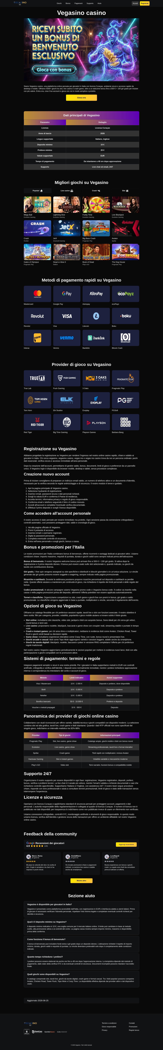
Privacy (104, 1030)
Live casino (67, 190)
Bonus (68, 3)
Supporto (90, 3)
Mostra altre (81, 880)
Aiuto (99, 3)
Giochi (59, 3)
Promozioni (133, 1027)
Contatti (132, 1023)
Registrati (144, 3)
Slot (125, 190)
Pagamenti (79, 3)
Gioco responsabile (109, 1027)
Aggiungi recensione (126, 844)
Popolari (38, 190)
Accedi (135, 3)
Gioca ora (81, 98)
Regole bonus (134, 1030)
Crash (96, 190)
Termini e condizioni (109, 1023)
